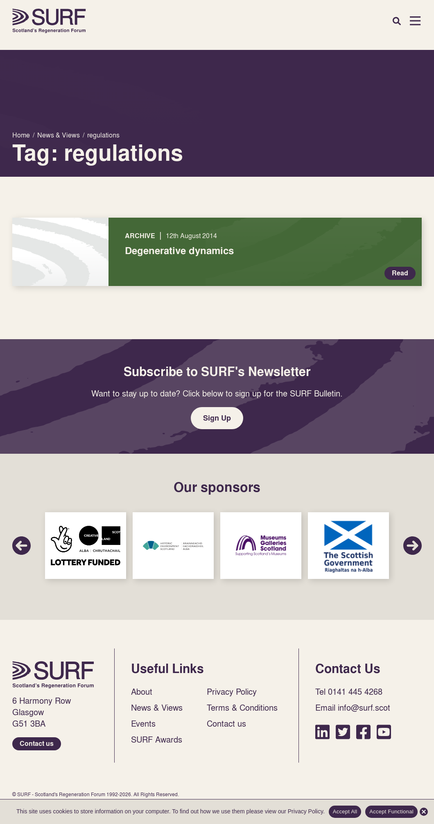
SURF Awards (156, 739)
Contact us (37, 743)
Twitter (343, 732)
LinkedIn (322, 732)
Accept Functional (391, 811)
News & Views (157, 707)
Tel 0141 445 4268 (348, 691)
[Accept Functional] (424, 812)
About (141, 691)
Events (143, 723)
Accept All (345, 811)
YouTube (384, 732)
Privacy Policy (232, 691)
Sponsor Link (85, 545)
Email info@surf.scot (352, 707)
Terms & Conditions (242, 707)
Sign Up (217, 418)
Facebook (363, 732)
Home (49, 21)
